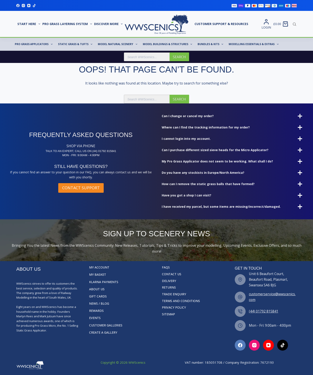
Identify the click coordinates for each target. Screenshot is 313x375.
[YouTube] (28, 5)
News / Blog (99, 304)
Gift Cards (98, 296)
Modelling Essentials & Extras (254, 44)
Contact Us (171, 274)
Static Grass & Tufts (76, 44)
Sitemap (168, 314)
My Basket (97, 275)
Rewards (96, 311)
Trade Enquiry (174, 294)
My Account (99, 267)
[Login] (266, 24)
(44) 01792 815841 (263, 311)
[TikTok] (34, 5)
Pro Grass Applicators (34, 44)
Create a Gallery (103, 332)
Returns (169, 287)
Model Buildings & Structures (168, 44)
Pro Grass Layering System (67, 24)
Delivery (169, 281)
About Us (97, 289)
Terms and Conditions (181, 301)
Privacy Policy (174, 307)
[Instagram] (23, 5)
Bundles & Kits (211, 44)
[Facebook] (18, 5)
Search (179, 56)
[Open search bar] (294, 24)
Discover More (109, 24)
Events (95, 318)
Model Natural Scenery (118, 44)
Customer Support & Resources (221, 24)
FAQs (166, 267)
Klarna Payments (103, 282)
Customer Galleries (105, 325)
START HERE (29, 24)
